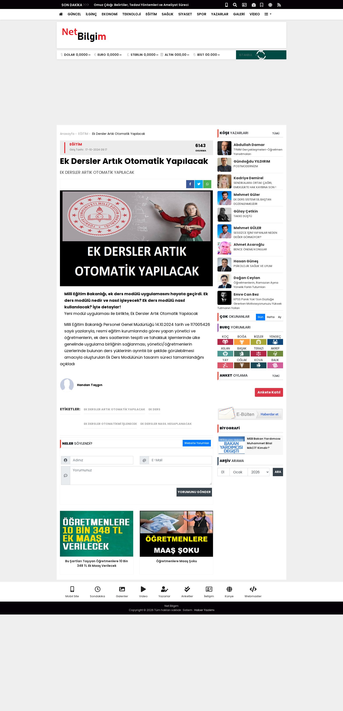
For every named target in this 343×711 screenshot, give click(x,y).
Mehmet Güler (247, 194)
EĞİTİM (151, 14)
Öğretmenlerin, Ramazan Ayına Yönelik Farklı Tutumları (256, 285)
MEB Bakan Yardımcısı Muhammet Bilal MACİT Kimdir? (263, 443)
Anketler (187, 587)
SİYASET (185, 14)
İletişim (209, 587)
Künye (229, 587)
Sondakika (97, 587)
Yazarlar (164, 587)
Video (143, 587)
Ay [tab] (279, 317)
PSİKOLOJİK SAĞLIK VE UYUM (253, 266)
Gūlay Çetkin (246, 211)
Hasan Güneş (246, 261)
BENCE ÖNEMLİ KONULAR (250, 249)
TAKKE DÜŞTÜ (243, 216)
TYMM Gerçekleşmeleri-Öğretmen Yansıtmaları (258, 151)
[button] (268, 14)
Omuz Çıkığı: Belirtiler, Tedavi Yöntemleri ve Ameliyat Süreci (141, 5)
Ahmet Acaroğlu (249, 244)
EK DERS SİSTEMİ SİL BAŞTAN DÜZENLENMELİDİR (252, 201)
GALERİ (239, 14)
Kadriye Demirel (248, 178)
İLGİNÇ (91, 14)
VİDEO (255, 14)
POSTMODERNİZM (246, 166)
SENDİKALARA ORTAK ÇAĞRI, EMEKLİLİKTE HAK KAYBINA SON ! (255, 185)
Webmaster (253, 587)
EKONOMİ (109, 14)
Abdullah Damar (249, 144)
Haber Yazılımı (204, 604)
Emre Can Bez (246, 294)
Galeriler (122, 587)
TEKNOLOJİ (131, 14)
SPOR (201, 14)
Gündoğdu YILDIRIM (252, 161)
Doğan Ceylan (247, 277)
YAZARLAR (219, 14)
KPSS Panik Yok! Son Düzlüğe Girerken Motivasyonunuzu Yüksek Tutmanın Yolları (249, 303)
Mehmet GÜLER (247, 227)
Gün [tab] (260, 317)
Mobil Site (72, 587)
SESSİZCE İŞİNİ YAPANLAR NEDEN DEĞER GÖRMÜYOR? (255, 235)
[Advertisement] (171, 92)
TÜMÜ (276, 133)
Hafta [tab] (271, 317)
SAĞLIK (167, 14)
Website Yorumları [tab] (196, 402)
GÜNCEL (74, 14)
